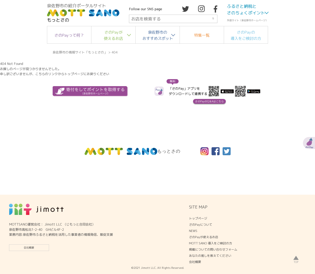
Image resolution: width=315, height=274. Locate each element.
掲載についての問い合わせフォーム (213, 249)
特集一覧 (202, 35)
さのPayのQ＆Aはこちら (209, 101)
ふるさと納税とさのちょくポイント (246, 9)
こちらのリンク (46, 74)
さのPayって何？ (69, 35)
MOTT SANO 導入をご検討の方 (210, 243)
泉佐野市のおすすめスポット (157, 35)
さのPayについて (200, 225)
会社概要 (29, 247)
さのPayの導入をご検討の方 (246, 35)
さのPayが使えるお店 (113, 35)
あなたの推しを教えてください (210, 256)
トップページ (198, 218)
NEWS (193, 231)
